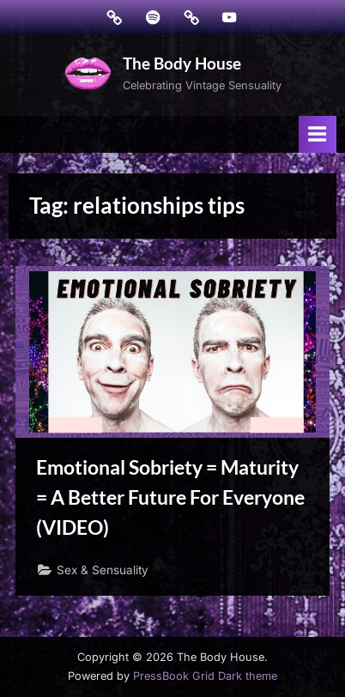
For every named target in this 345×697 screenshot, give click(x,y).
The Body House (182, 63)
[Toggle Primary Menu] (317, 134)
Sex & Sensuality (102, 570)
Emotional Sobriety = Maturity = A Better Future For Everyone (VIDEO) (170, 497)
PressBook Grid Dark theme (205, 676)
